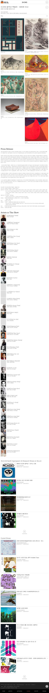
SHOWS (28, 691)
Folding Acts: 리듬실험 (23, 575)
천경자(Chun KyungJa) (13, 437)
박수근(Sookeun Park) (13, 347)
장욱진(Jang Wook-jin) (13, 423)
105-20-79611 (16, 686)
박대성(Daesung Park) (13, 326)
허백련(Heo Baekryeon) (13, 451)
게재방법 (44, 691)
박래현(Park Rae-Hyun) (13, 333)
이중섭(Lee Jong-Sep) (13, 416)
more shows (24, 533)
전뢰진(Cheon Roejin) (13, 430)
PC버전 (33, 684)
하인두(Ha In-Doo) (12, 444)
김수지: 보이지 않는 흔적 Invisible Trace (28, 557)
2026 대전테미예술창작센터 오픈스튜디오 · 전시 (30, 541)
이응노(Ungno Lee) (12, 395)
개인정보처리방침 (20, 684)
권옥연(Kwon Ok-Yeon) (13, 243)
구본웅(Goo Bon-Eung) (13, 236)
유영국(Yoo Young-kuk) (13, 375)
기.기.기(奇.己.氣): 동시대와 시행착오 (27, 625)
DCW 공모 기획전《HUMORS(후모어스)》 (28, 591)
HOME (3, 691)
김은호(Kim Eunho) (12, 278)
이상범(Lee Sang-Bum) (13, 388)
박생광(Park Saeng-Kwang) (14, 340)
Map (2, 16)
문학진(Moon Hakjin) (12, 312)
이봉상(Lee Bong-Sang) (13, 381)
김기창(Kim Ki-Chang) (13, 264)
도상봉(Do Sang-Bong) (13, 298)
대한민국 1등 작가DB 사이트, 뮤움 (8, 684)
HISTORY (36, 691)
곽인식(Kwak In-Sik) (12, 229)
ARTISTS (10, 691)
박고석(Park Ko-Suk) (12, 319)
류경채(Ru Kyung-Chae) (13, 305)
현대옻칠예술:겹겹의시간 (23, 497)
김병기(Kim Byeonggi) (13, 271)
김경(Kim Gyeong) (12, 257)
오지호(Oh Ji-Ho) (11, 368)
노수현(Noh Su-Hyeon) (13, 291)
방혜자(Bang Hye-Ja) (13, 354)
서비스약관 (27, 684)
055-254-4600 (8, 207)
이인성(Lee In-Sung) (12, 402)
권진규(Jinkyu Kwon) (12, 250)
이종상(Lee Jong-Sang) (13, 409)
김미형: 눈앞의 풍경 (22, 608)
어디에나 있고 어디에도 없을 (24, 480)
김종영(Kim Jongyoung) (13, 285)
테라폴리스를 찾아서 (22, 514)
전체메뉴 (47, 2)
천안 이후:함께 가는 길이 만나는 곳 (26, 641)
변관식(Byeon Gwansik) (13, 361)
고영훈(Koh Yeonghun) (13, 222)
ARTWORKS (19, 691)
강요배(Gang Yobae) (12, 215)
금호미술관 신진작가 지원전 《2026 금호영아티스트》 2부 (33, 658)
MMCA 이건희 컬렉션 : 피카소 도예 (26, 463)
